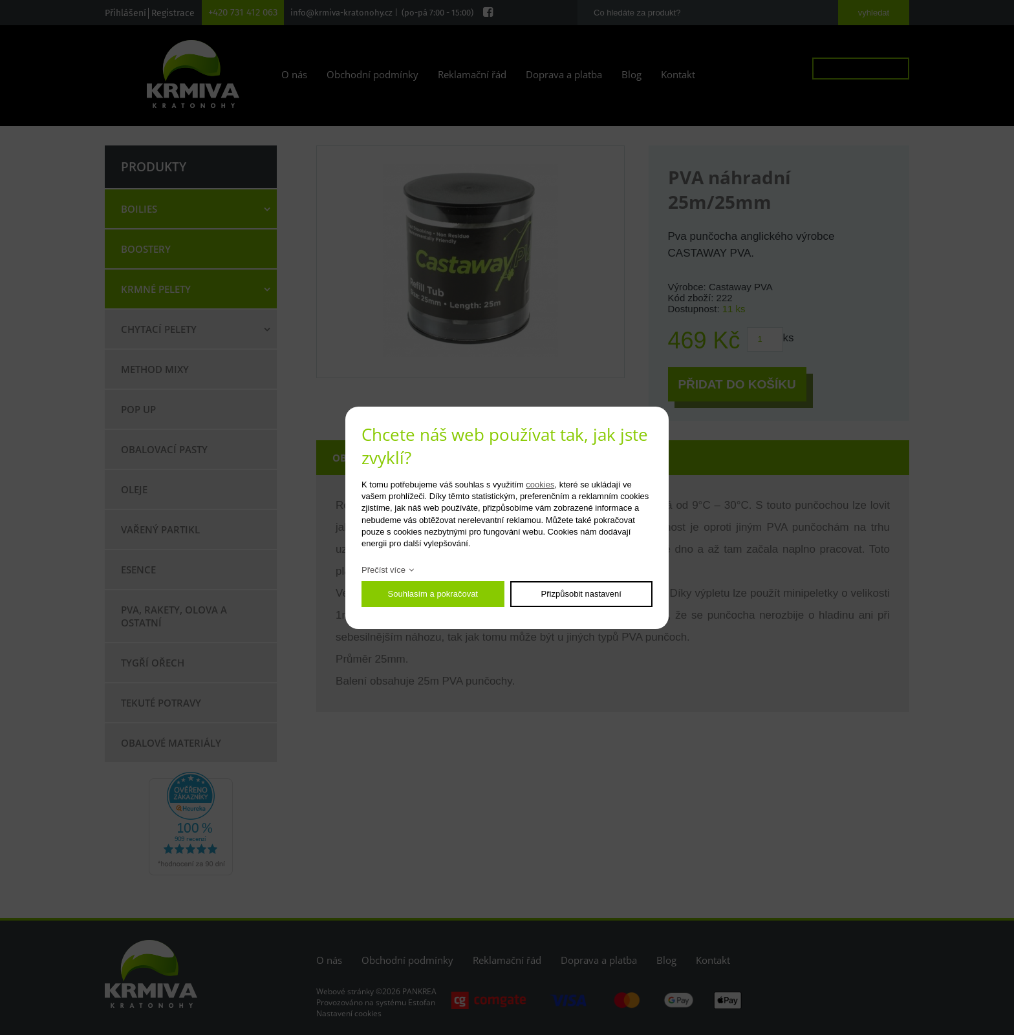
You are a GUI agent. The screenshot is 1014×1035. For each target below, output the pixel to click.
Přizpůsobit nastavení (581, 594)
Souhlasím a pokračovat (433, 594)
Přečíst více (383, 570)
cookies (540, 484)
